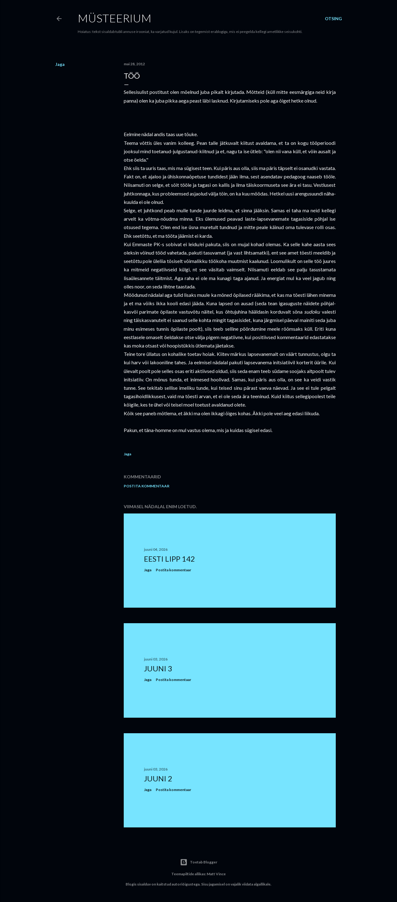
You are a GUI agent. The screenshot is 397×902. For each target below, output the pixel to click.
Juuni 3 (158, 668)
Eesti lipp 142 (169, 558)
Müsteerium (114, 18)
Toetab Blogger (198, 862)
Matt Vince (216, 874)
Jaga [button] (60, 64)
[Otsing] (333, 18)
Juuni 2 (158, 778)
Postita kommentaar (146, 486)
